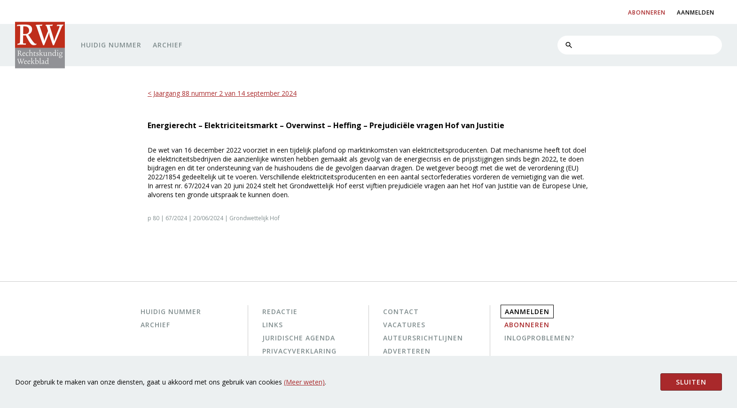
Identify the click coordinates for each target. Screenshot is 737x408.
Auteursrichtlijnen (423, 337)
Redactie (280, 311)
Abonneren (526, 324)
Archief (167, 44)
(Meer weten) (304, 381)
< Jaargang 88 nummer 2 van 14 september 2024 (222, 93)
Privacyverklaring (299, 350)
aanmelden (695, 12)
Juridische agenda (298, 337)
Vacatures (404, 324)
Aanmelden (527, 311)
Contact (401, 311)
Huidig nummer (111, 44)
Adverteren (407, 350)
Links (272, 324)
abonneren (647, 12)
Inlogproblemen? (539, 337)
